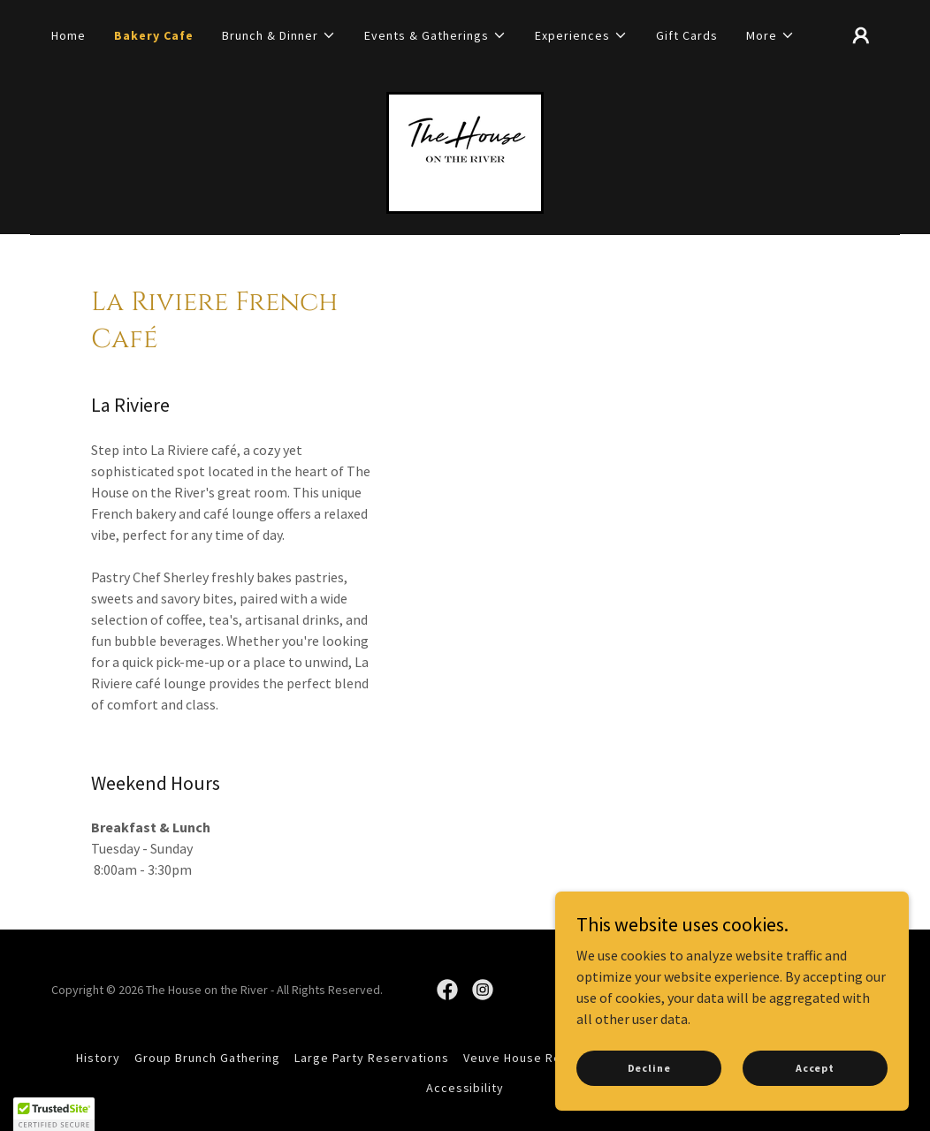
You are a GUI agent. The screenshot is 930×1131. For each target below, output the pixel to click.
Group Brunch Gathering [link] (207, 1058)
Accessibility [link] (465, 1088)
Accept (815, 1067)
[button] (279, 35)
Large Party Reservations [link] (371, 1058)
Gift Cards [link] (687, 35)
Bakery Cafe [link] (154, 35)
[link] (465, 151)
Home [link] (68, 35)
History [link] (98, 1058)
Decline (649, 1067)
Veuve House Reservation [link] (541, 1058)
